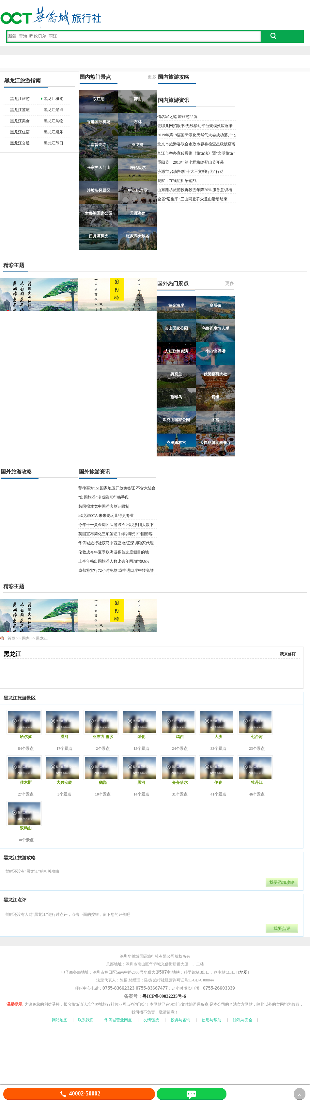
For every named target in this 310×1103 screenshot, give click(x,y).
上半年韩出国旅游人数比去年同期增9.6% (113, 561)
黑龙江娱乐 (53, 132)
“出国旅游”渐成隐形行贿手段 (103, 497)
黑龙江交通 (20, 143)
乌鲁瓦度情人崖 (215, 328)
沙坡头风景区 (98, 190)
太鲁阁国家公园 (98, 213)
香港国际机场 (98, 122)
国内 (26, 638)
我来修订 (288, 654)
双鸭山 (26, 828)
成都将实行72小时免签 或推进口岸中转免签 (116, 570)
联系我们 (86, 1020)
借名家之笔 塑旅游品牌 (177, 116)
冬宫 (215, 420)
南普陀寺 (98, 144)
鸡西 (180, 736)
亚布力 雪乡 (103, 736)
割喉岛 (176, 397)
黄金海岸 (176, 305)
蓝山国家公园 (176, 328)
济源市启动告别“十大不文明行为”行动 (190, 171)
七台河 (257, 736)
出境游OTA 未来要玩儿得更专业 (106, 515)
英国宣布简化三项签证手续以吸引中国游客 (115, 534)
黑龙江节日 (53, 143)
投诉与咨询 (180, 1020)
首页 (11, 638)
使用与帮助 (211, 1020)
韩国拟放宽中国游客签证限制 (103, 506)
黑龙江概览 (53, 98)
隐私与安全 (243, 1020)
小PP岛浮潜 (215, 351)
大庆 (218, 736)
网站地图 (60, 1020)
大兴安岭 (64, 782)
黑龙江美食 (20, 121)
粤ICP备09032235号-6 (164, 996)
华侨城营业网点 (118, 1020)
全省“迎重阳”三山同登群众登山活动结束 (192, 199)
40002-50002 (79, 1093)
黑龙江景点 (53, 109)
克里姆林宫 (176, 442)
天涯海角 (138, 213)
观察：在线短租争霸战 (176, 180)
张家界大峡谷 (137, 236)
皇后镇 (215, 305)
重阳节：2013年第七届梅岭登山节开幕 (190, 162)
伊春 (218, 782)
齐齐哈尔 (180, 782)
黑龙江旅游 (20, 98)
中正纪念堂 (137, 190)
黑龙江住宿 (20, 132)
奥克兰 (176, 374)
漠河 (64, 736)
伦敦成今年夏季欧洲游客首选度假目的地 (113, 552)
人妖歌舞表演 (176, 351)
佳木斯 (26, 782)
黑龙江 (42, 638)
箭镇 (215, 397)
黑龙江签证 (20, 109)
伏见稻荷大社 (215, 374)
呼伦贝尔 (138, 167)
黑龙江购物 (53, 121)
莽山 (138, 99)
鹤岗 (103, 782)
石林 (138, 122)
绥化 (141, 736)
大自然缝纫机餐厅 (215, 442)
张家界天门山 (98, 167)
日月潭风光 (98, 236)
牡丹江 (257, 782)
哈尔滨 (26, 736)
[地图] (243, 972)
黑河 (141, 782)
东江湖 (98, 99)
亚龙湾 (138, 144)
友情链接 (151, 1020)
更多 (152, 76)
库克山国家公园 (176, 420)
